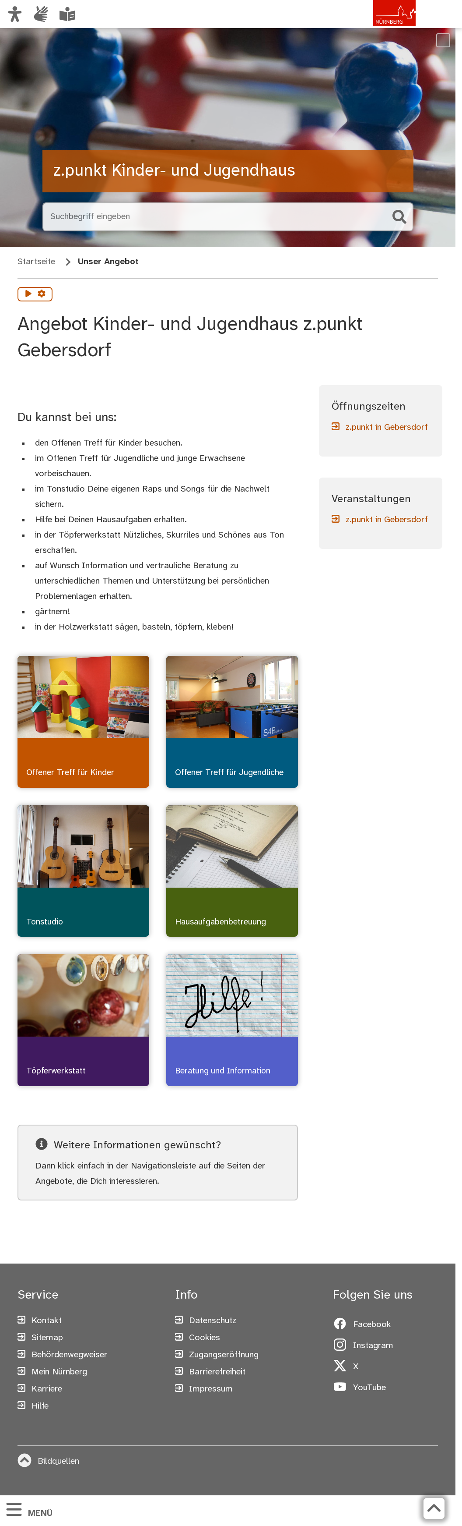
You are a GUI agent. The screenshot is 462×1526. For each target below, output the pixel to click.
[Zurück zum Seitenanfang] (434, 1508)
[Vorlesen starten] (28, 294)
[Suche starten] (399, 217)
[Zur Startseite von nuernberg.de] (378, 23)
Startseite (36, 261)
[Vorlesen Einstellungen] (41, 294)
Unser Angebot (108, 261)
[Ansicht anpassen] (15, 14)
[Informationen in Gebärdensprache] (41, 14)
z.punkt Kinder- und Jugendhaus (174, 171)
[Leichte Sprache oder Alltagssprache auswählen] (67, 14)
